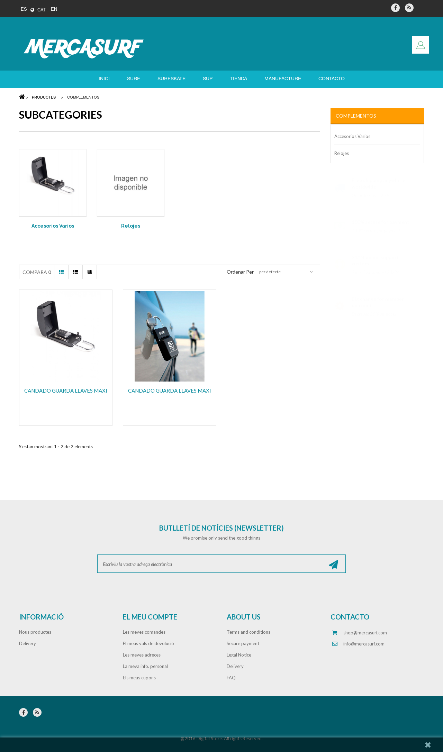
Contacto (331, 79)
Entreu (420, 45)
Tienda (238, 79)
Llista (75, 272)
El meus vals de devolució (148, 643)
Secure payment (243, 643)
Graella (61, 272)
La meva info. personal (145, 666)
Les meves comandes (144, 632)
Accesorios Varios (52, 226)
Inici (104, 79)
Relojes (130, 226)
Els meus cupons (139, 677)
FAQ (231, 677)
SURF (133, 79)
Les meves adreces (142, 655)
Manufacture (282, 79)
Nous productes (35, 632)
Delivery (27, 643)
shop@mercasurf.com (365, 632)
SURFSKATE (171, 79)
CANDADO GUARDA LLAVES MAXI (65, 390)
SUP (208, 79)
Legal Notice (239, 655)
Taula (90, 272)
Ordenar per (240, 272)
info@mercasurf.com (364, 643)
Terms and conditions (248, 632)
